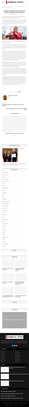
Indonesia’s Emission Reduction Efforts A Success (20, 296)
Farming (3, 194)
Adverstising (17, 354)
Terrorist (3, 241)
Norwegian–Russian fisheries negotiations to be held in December (20, 269)
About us (11, 405)
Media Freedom (4, 199)
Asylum (3, 176)
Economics (4, 190)
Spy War (3, 234)
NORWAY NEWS (3, 340)
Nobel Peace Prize (5, 205)
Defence (3, 185)
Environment (4, 192)
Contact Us (16, 351)
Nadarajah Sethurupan (13, 13)
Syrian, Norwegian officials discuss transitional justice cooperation (19, 283)
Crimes (3, 183)
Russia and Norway (5, 223)
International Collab (18, 355)
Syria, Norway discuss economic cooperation (7, 269)
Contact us (20, 405)
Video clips (4, 246)
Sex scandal (4, 230)
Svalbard (3, 239)
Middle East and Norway (6, 201)
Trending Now (17, 361)
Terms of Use (17, 357)
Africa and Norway (5, 172)
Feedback (2, 357)
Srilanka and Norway (9, 6)
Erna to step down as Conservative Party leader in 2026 (19, 374)
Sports (3, 232)
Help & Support (17, 358)
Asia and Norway (5, 174)
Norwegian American (5, 210)
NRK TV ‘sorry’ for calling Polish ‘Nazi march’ (7, 282)
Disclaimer (16, 405)
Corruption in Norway (5, 181)
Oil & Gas (3, 212)
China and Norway (5, 179)
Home (3, 6)
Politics (3, 217)
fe (3, 87)
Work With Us (3, 351)
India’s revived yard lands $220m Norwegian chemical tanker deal (7, 296)
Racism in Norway (5, 219)
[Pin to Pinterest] (19, 91)
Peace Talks (4, 214)
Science (3, 228)
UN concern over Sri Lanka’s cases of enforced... (14, 133)
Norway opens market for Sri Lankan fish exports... (14, 319)
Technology (2, 361)
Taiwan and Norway (5, 243)
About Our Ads (3, 358)
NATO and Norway (5, 203)
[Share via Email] (20, 91)
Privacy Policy (3, 355)
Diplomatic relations (5, 188)
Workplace (2, 354)
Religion (3, 221)
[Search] (26, 2)
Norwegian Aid (4, 208)
